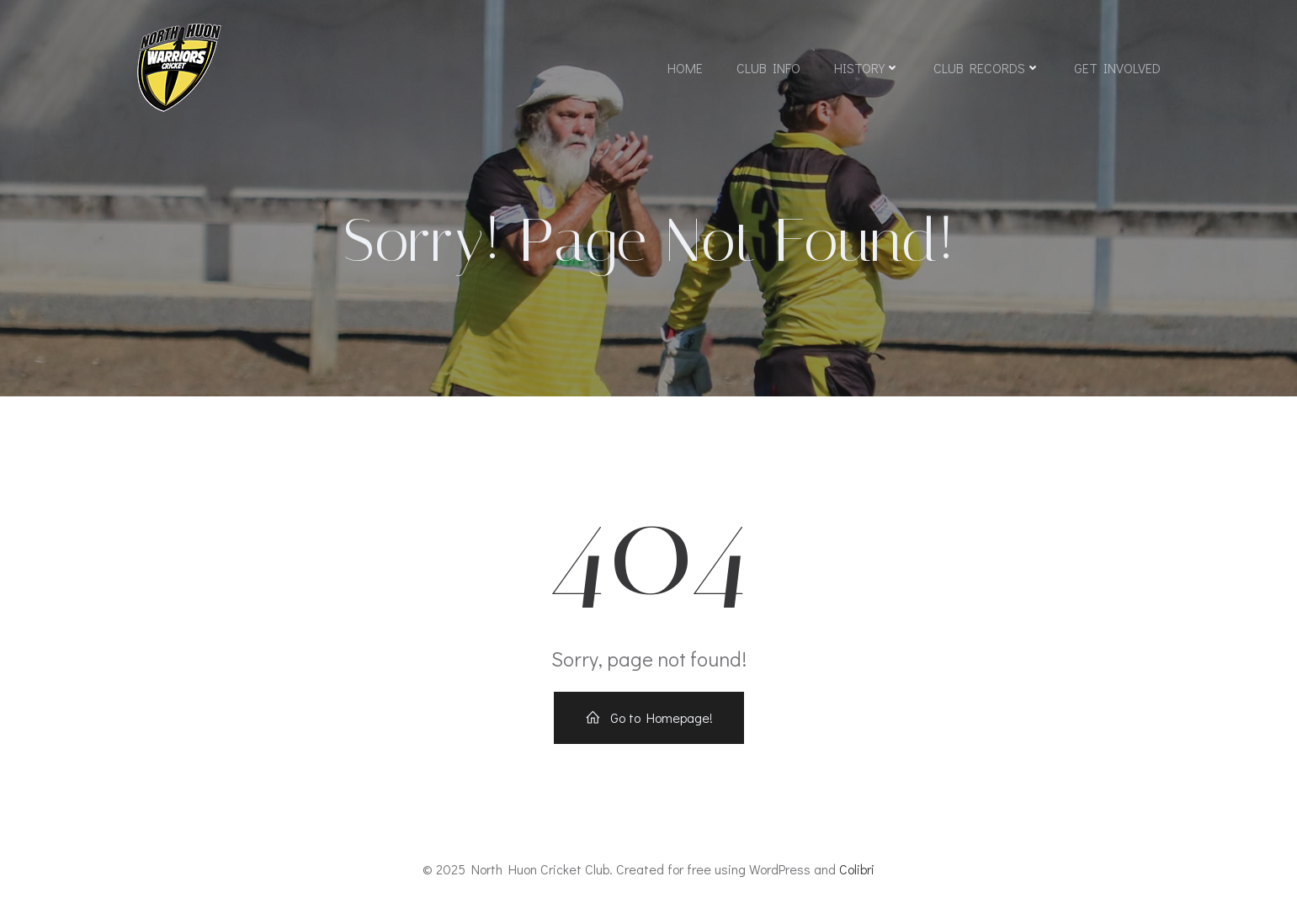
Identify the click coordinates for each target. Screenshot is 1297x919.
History (867, 68)
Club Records (986, 68)
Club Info (768, 68)
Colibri (856, 869)
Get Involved (1117, 68)
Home (685, 68)
